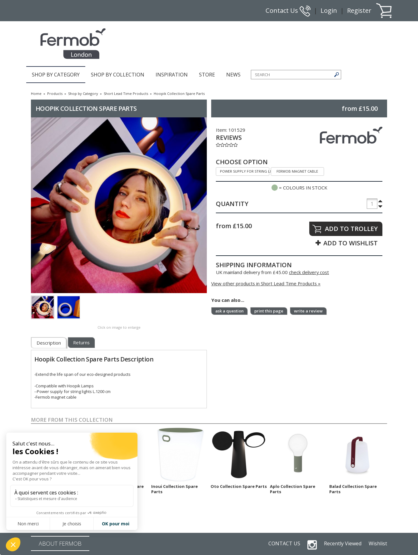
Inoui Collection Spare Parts (174, 489)
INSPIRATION (172, 74)
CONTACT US (284, 543)
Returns (81, 342)
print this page (268, 311)
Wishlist (378, 543)
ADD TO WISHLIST (350, 243)
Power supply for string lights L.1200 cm (242, 171)
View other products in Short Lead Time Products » (266, 283)
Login (329, 10)
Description (49, 343)
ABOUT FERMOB (60, 543)
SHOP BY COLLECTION (117, 74)
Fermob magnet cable (294, 171)
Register (359, 10)
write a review (308, 311)
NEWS (233, 74)
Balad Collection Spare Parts (353, 489)
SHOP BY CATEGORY (56, 74)
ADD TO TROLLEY (351, 228)
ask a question (229, 311)
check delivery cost (309, 272)
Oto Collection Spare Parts (239, 486)
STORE (207, 74)
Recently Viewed (342, 543)
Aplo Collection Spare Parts (292, 489)
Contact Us (288, 10)
